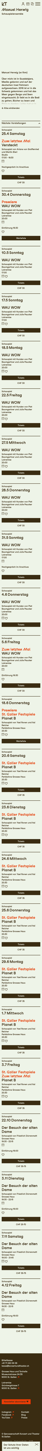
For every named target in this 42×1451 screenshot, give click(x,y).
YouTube (6, 1417)
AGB (31, 1441)
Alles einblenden (12, 108)
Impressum (7, 1441)
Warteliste (21, 238)
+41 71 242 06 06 (9, 1363)
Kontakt (25, 1412)
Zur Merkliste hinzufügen (3, 171)
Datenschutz (20, 1441)
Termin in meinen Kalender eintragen (3, 161)
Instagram (6, 1412)
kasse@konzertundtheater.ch (15, 1366)
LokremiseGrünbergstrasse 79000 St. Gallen (10, 1385)
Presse (24, 1417)
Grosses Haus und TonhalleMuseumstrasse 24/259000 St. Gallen (14, 1374)
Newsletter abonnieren (15, 1401)
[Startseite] (4, 4)
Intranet (8, 1444)
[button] (23, 3)
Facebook (6, 1415)
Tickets (21, 177)
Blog (23, 1415)
